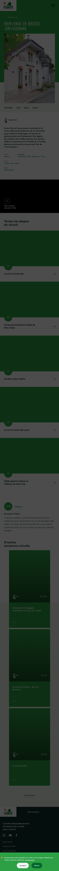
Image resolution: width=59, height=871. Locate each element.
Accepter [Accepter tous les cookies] (23, 865)
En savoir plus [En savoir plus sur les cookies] (29, 860)
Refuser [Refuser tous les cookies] (36, 865)
